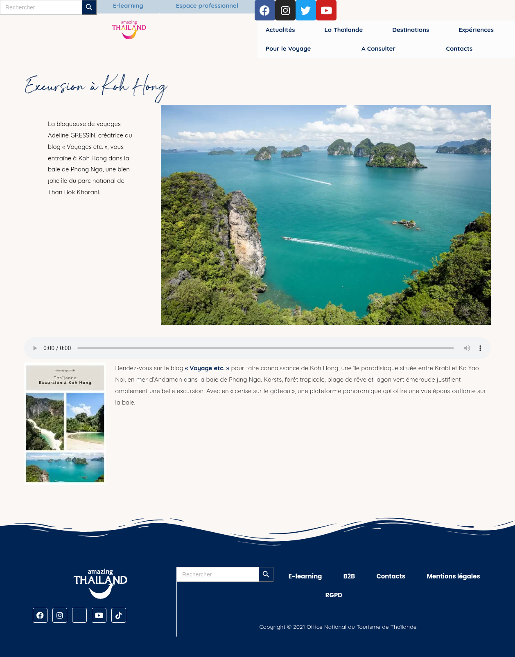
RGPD (333, 595)
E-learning (306, 576)
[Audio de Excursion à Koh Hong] (257, 348)
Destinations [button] (410, 30)
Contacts (390, 576)
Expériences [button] (476, 30)
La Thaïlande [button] (343, 30)
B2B (349, 576)
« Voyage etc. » (207, 368)
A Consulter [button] (378, 48)
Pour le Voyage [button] (288, 48)
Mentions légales (453, 576)
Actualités (280, 30)
